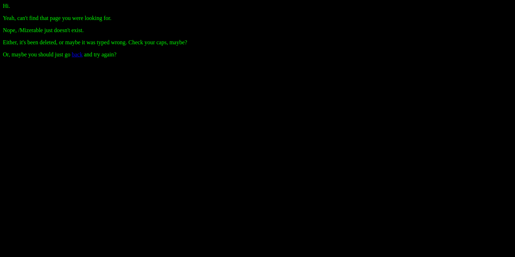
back (77, 54)
